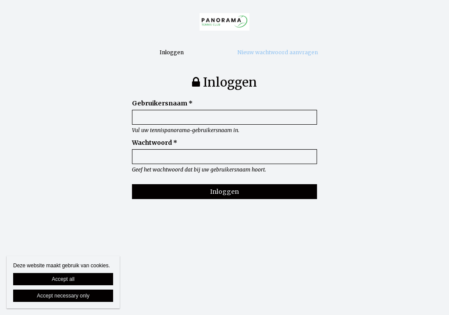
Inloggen (172, 52)
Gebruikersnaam (162, 103)
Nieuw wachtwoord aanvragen (277, 52)
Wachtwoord (154, 143)
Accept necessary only (63, 296)
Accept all (63, 279)
